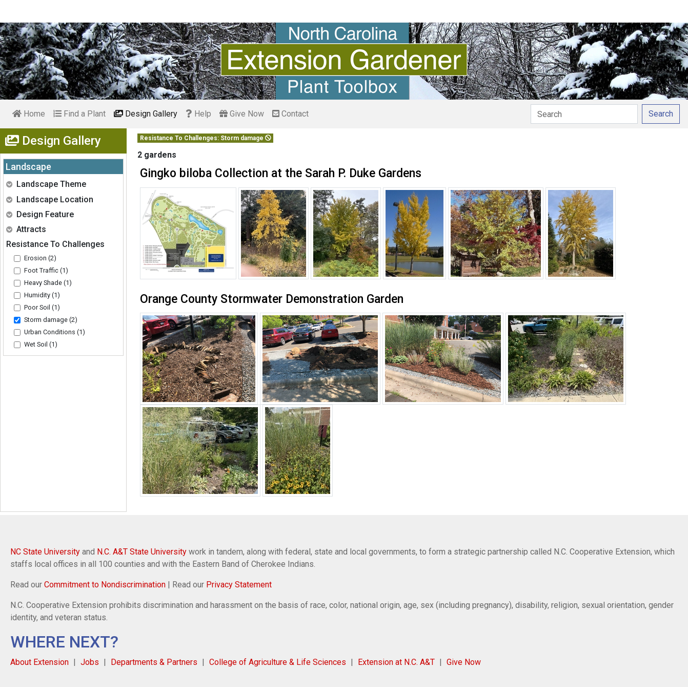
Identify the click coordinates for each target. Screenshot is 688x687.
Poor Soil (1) (42, 307)
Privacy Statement (239, 584)
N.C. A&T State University (142, 552)
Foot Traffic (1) (46, 270)
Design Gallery (145, 114)
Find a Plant (79, 114)
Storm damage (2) (50, 319)
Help (198, 114)
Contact (290, 114)
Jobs (89, 662)
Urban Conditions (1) (54, 332)
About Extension (39, 662)
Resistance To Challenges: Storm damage (205, 138)
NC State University (45, 552)
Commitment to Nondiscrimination (105, 584)
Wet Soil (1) (40, 344)
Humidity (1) (42, 295)
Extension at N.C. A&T (396, 662)
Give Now (241, 114)
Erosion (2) (40, 258)
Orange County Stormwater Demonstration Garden (271, 299)
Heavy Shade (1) (48, 283)
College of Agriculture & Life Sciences (277, 662)
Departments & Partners (154, 662)
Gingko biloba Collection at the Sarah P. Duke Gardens (280, 173)
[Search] (584, 114)
